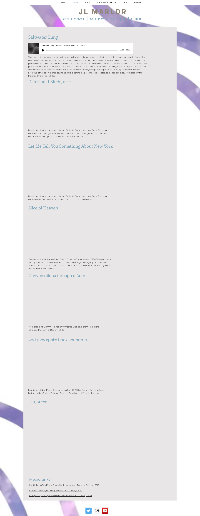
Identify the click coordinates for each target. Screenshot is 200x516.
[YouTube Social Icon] (105, 511)
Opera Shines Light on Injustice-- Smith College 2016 (55, 490)
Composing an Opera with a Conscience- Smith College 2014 (60, 495)
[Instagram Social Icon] (97, 511)
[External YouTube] (65, 300)
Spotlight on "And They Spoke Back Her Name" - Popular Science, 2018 (64, 485)
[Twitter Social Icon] (88, 511)
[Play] (43, 50)
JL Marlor (102, 13)
